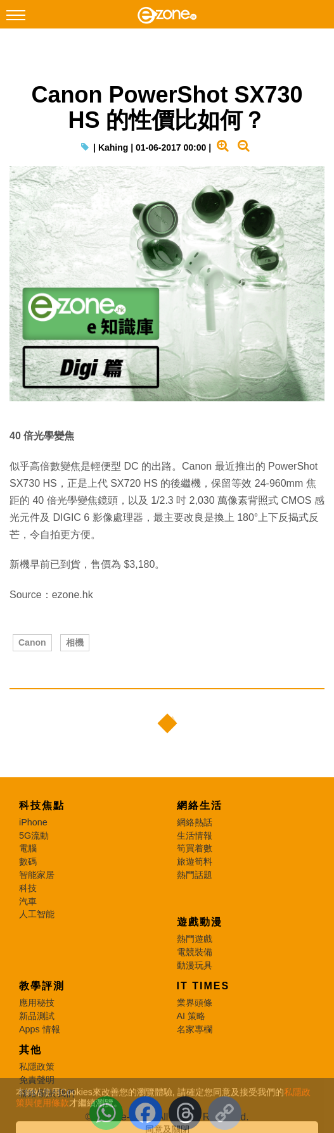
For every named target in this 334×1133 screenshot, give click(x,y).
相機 (75, 642)
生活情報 (194, 835)
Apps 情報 (39, 1029)
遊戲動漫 (199, 922)
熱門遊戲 (194, 939)
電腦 (28, 848)
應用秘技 (37, 1003)
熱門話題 (194, 875)
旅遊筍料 (194, 861)
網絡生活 (199, 805)
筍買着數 (194, 848)
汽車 (28, 901)
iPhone (33, 822)
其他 (30, 1049)
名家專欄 (194, 1029)
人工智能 (37, 914)
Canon (32, 642)
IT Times (203, 985)
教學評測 (42, 985)
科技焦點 (42, 805)
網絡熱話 (194, 822)
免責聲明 (37, 1080)
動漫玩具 (194, 965)
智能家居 (37, 875)
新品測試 (37, 1016)
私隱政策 (37, 1066)
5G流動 (34, 835)
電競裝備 (194, 952)
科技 (28, 888)
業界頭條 (194, 1003)
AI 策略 (191, 1016)
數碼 (28, 861)
